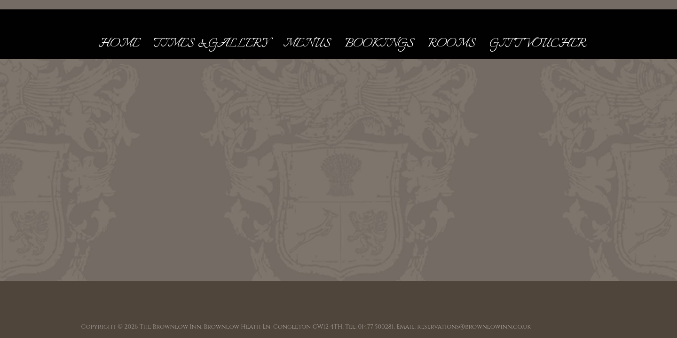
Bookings (379, 44)
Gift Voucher (537, 44)
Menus (307, 44)
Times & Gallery (211, 44)
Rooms (451, 44)
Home (118, 44)
